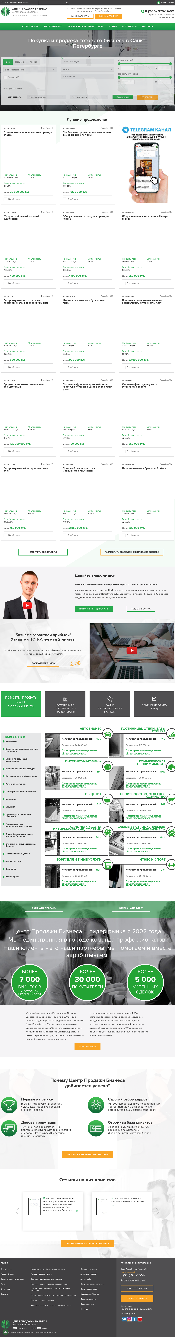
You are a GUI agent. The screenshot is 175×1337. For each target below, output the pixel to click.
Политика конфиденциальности (136, 1309)
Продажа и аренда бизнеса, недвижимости (48, 1269)
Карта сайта (126, 1306)
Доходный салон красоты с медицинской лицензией (79, 469)
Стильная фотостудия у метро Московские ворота (140, 385)
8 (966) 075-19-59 (159, 11)
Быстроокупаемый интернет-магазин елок (26, 469)
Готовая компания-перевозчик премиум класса (28, 133)
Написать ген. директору (94, 608)
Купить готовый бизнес (90, 1294)
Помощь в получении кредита (42, 1300)
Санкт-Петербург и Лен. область (16, 3)
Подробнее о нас (141, 608)
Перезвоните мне (166, 17)
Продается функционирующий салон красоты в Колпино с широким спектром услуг (87, 387)
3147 (162, 771)
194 (99, 771)
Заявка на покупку (80, 16)
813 (99, 804)
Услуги (113, 26)
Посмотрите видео (43, 663)
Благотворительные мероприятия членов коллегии (51, 1305)
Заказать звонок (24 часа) (133, 1280)
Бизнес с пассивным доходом (85, 26)
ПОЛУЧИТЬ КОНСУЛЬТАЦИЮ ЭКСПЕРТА (87, 1154)
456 (162, 837)
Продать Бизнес (53, 26)
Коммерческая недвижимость (151, 763)
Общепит (93, 794)
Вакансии (84, 1309)
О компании (129, 26)
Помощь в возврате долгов (41, 1274)
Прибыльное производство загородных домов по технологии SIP (87, 133)
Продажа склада (87, 1304)
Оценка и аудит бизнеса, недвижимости (46, 1279)
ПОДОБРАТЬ (147, 97)
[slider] (119, 63)
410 (163, 739)
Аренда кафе (86, 1279)
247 (163, 804)
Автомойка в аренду (89, 1274)
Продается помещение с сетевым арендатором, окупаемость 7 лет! (142, 301)
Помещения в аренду (89, 1269)
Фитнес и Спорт (151, 860)
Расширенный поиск (12, 89)
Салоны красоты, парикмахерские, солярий (77, 828)
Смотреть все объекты (43, 552)
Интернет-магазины (83, 761)
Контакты (147, 26)
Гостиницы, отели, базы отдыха (143, 730)
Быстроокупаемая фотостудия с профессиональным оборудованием (26, 301)
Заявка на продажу (108, 16)
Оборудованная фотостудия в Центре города (145, 217)
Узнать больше (87, 1046)
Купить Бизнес (30, 26)
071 (163, 870)
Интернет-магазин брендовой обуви (144, 468)
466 (98, 739)
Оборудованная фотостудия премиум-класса (86, 217)
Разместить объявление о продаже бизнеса (132, 552)
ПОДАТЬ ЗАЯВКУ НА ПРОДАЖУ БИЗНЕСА (88, 1243)
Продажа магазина (88, 1299)
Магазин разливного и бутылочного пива (85, 301)
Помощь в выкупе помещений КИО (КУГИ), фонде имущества (50, 1289)
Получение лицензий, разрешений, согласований (50, 1284)
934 (98, 870)
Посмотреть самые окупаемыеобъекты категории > (79, 752)
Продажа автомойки (89, 1289)
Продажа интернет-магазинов (92, 1284)
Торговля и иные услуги (79, 860)
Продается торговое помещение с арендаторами (24, 385)
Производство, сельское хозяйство (143, 796)
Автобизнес (91, 729)
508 (98, 837)
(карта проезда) (128, 1272)
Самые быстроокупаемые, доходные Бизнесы (142, 828)
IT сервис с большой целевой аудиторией (21, 217)
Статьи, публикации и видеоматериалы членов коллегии (53, 1295)
